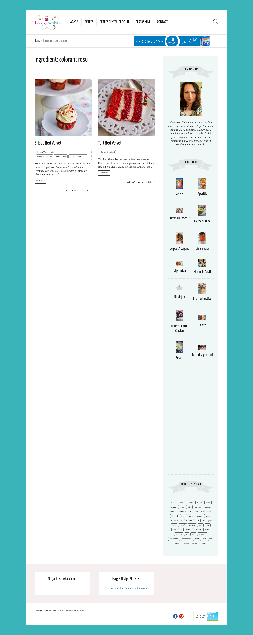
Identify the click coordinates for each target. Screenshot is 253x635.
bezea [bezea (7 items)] (208, 502)
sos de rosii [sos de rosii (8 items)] (186, 539)
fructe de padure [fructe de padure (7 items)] (175, 521)
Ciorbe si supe (202, 221)
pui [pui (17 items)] (187, 534)
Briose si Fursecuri (44, 156)
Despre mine (143, 22)
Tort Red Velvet (109, 143)
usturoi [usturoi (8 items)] (178, 543)
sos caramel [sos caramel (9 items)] (174, 539)
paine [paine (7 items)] (188, 530)
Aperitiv (202, 194)
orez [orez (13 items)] (174, 530)
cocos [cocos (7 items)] (183, 516)
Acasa (74, 22)
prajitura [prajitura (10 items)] (179, 534)
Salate (202, 325)
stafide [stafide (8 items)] (197, 539)
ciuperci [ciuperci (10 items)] (175, 516)
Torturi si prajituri (108, 152)
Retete (89, 22)
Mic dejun (179, 297)
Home (37, 40)
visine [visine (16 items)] (194, 543)
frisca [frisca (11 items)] (208, 516)
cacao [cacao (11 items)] (182, 507)
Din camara (202, 249)
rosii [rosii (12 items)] (193, 534)
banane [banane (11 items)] (199, 502)
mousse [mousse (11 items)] (192, 525)
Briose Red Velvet (48, 143)
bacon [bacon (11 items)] (191, 502)
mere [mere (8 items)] (174, 525)
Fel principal (179, 271)
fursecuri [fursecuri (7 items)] (189, 521)
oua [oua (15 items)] (181, 530)
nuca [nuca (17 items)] (200, 525)
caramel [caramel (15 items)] (207, 507)
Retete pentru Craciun (114, 22)
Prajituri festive (61, 156)
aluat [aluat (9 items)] (173, 502)
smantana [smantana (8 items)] (202, 534)
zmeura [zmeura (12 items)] (203, 543)
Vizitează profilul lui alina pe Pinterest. (126, 588)
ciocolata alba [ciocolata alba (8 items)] (206, 511)
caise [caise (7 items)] (189, 507)
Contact (162, 22)
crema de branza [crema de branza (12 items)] (195, 516)
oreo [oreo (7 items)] (207, 525)
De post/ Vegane (179, 249)
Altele (179, 194)
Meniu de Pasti (202, 272)
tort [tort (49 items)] (204, 539)
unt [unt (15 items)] (210, 539)
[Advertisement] (191, 422)
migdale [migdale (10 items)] (183, 525)
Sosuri (179, 358)
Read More (40, 180)
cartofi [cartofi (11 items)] (171, 511)
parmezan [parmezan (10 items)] (197, 530)
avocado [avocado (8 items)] (182, 502)
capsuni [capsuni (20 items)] (198, 507)
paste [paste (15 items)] (207, 530)
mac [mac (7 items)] (197, 521)
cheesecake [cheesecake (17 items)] (182, 511)
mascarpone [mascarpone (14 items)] (207, 521)
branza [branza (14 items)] (173, 507)
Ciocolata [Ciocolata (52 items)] (194, 511)
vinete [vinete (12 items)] (186, 543)
